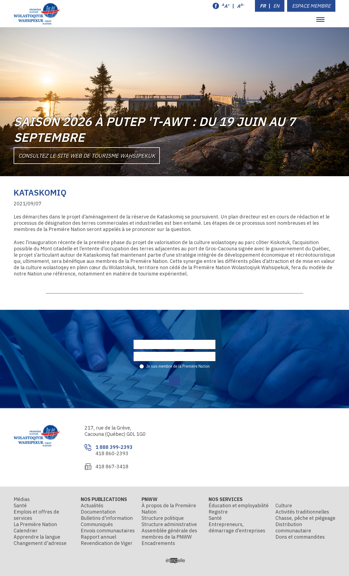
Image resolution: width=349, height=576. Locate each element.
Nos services (226, 499)
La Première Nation (35, 524)
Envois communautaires (108, 530)
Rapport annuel (98, 537)
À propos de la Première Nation (169, 508)
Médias (22, 499)
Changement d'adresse (40, 543)
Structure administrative (169, 524)
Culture (283, 505)
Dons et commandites (300, 537)
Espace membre (311, 6)
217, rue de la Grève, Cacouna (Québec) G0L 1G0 (115, 431)
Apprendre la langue (37, 537)
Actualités (92, 505)
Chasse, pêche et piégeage (305, 518)
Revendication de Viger (107, 543)
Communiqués (97, 524)
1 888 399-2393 (114, 447)
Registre (218, 512)
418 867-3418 (111, 466)
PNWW (150, 499)
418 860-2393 (111, 453)
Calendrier (26, 530)
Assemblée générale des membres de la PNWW (169, 533)
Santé (20, 505)
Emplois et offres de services (36, 515)
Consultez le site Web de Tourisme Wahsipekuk (86, 155)
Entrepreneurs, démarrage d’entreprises (237, 527)
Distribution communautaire (293, 527)
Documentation (98, 512)
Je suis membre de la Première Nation (178, 366)
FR (263, 6)
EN (276, 6)
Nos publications (104, 499)
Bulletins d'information (107, 518)
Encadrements (158, 543)
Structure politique (163, 518)
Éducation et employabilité (239, 505)
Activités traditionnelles (302, 512)
